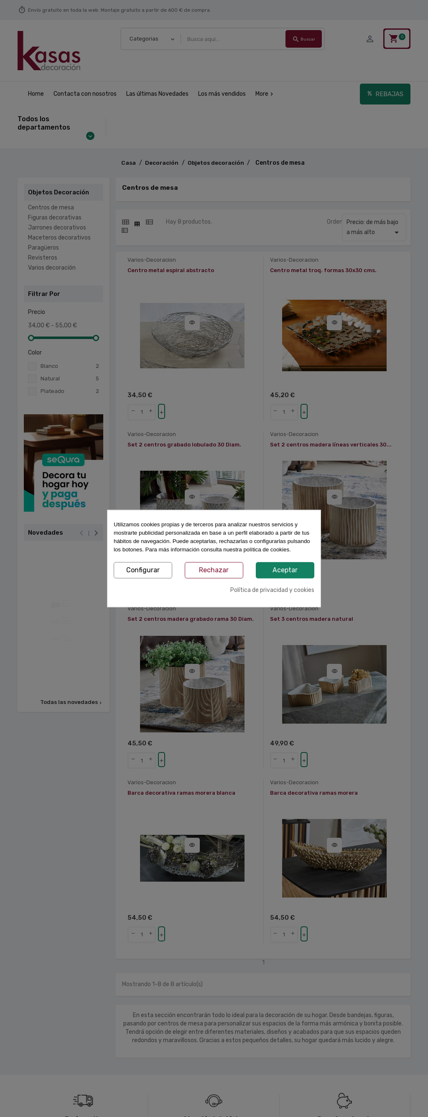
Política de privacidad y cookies (272, 589)
